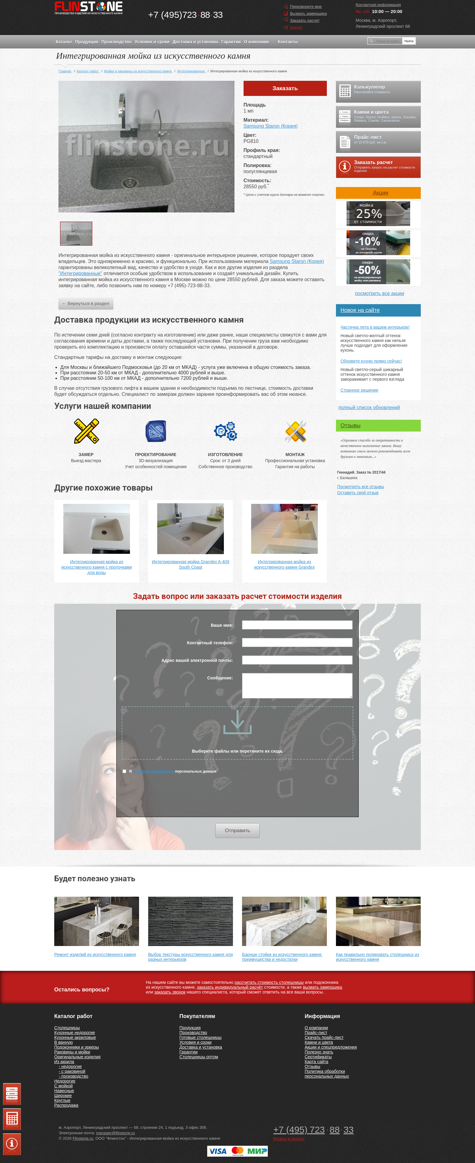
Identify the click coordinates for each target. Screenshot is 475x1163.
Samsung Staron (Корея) (271, 126)
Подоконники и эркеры (76, 1047)
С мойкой (63, 1085)
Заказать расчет (305, 20)
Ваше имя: (222, 625)
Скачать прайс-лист (324, 1037)
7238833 (185, 15)
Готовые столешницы (200, 1037)
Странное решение (359, 390)
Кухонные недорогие (74, 1032)
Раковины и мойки (72, 1052)
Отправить (237, 830)
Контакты (288, 41)
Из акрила (64, 1061)
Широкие (63, 1095)
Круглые (62, 1100)
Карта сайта (316, 1061)
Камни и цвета (319, 1042)
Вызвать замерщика (308, 13)
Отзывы (350, 425)
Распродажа (66, 1105)
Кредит (296, 27)
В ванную (63, 1042)
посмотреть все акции (379, 293)
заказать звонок (169, 992)
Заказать (285, 88)
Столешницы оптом (198, 1056)
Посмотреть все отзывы (360, 486)
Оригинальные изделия (77, 1056)
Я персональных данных (169, 771)
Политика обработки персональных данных (327, 1074)
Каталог (64, 41)
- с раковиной (72, 1071)
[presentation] (237, 799)
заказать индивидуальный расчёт (230, 987)
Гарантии (231, 41)
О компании (256, 41)
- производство (73, 1076)
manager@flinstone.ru (115, 1133)
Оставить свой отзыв (357, 492)
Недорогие (64, 1081)
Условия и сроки (152, 41)
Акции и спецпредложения (331, 1047)
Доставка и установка (195, 41)
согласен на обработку (153, 771)
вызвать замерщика (322, 987)
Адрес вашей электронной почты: (197, 660)
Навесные (64, 1090)
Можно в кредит (288, 1138)
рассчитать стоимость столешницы (269, 982)
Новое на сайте (360, 310)
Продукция (86, 41)
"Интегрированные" (80, 273)
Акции (380, 193)
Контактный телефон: (210, 642)
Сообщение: (220, 677)
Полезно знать (319, 1052)
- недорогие (70, 1066)
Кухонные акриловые (75, 1037)
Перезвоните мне (306, 6)
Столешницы (67, 1027)
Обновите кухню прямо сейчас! (371, 361)
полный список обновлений (369, 407)
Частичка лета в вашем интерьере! (375, 327)
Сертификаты (318, 1056)
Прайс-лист (316, 1032)
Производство (116, 41)
